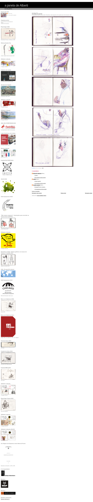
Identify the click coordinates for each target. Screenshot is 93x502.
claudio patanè (36, 185)
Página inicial (63, 193)
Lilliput (2, 22)
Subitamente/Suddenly (5, 23)
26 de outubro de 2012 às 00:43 (40, 177)
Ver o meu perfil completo (11, 15)
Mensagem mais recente (37, 193)
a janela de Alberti (16, 5)
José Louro (10, 13)
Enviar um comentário (36, 191)
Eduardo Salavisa (37, 173)
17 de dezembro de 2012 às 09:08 (40, 189)
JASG (34, 179)
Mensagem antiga (88, 193)
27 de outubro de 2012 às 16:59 (40, 183)
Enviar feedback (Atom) (41, 195)
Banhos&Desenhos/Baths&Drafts (7, 21)
